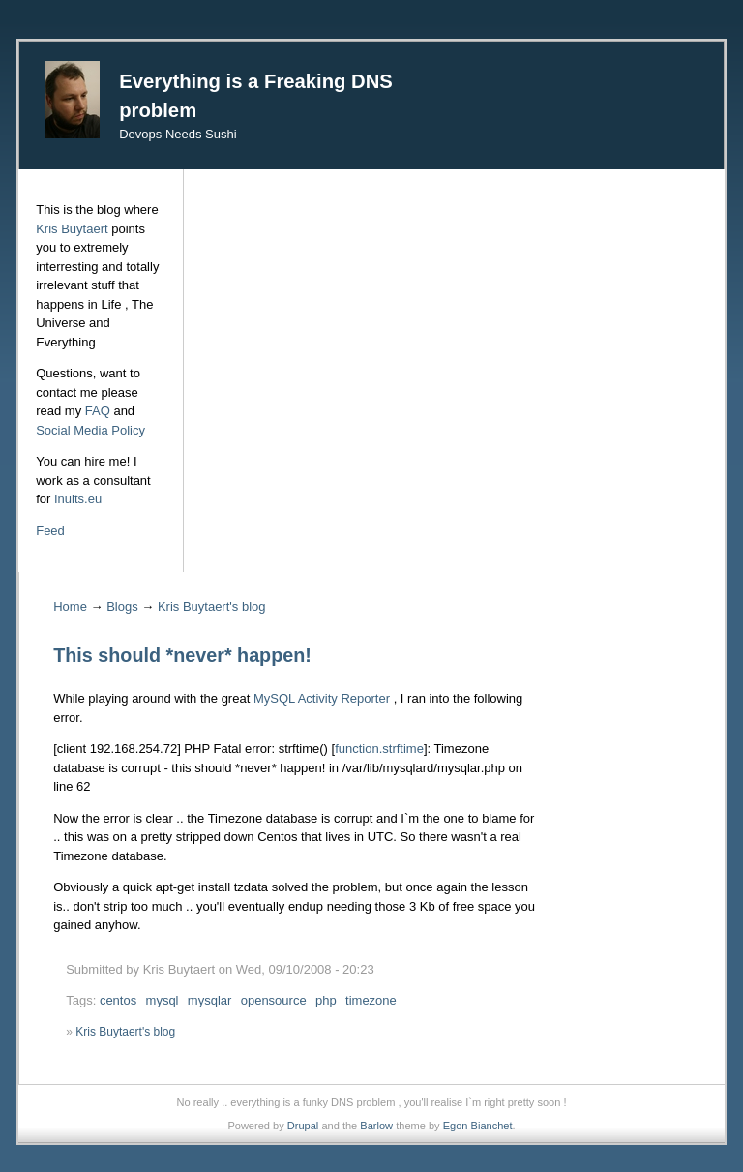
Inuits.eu (78, 499)
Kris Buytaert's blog (212, 606)
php (326, 1000)
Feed (50, 531)
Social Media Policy (90, 430)
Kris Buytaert (71, 229)
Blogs (122, 606)
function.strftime (379, 748)
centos (118, 1000)
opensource (274, 1000)
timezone (371, 1000)
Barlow (376, 1125)
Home (70, 606)
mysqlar (210, 1000)
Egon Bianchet (478, 1125)
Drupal (303, 1125)
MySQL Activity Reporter (321, 698)
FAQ (97, 411)
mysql (162, 1000)
